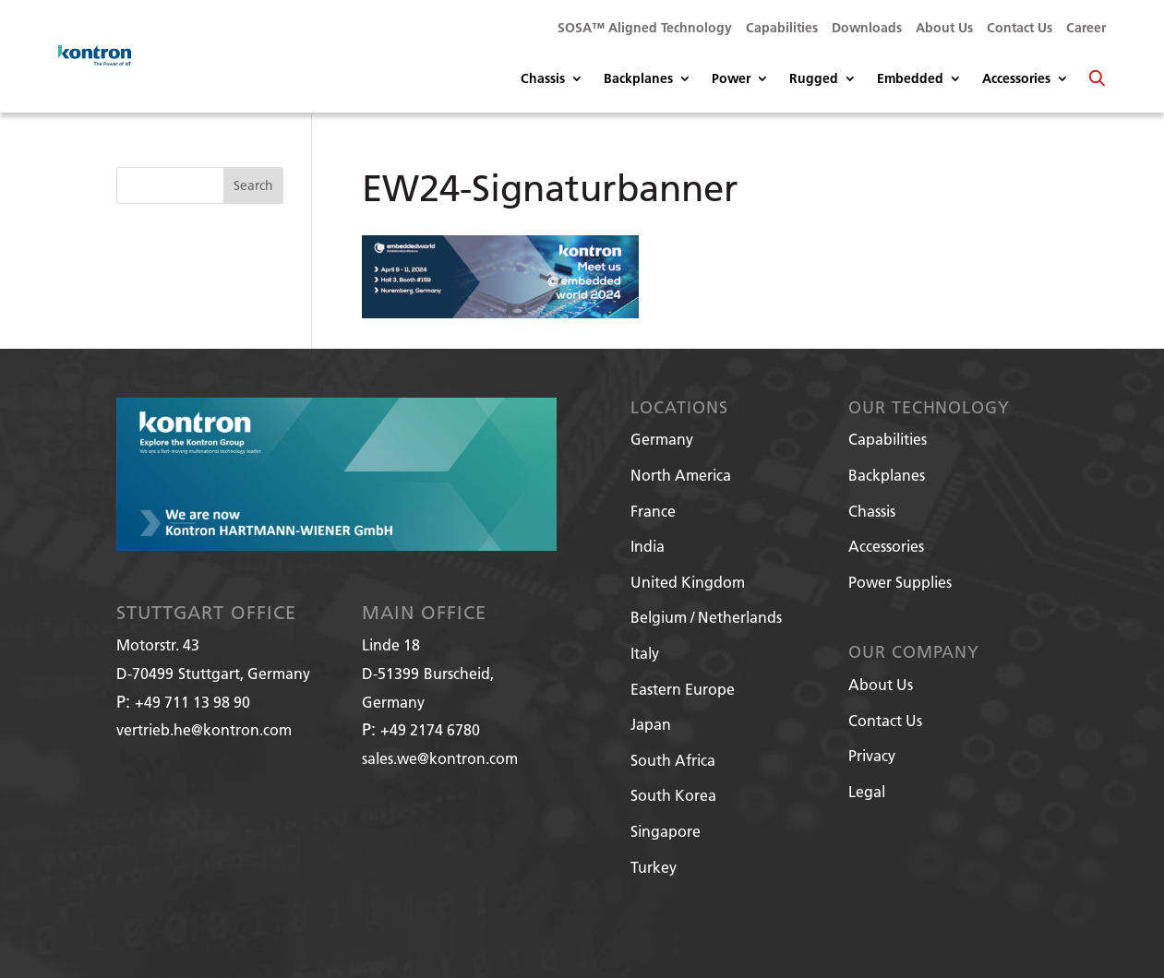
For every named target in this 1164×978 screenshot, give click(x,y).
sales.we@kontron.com (440, 758)
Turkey (653, 867)
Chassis (543, 79)
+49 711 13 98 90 (192, 701)
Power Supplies (900, 581)
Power (731, 79)
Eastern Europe (682, 688)
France (653, 510)
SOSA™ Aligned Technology (645, 28)
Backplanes (638, 79)
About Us (944, 28)
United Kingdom (687, 581)
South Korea (673, 795)
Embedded (910, 79)
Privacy (871, 755)
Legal (866, 791)
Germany (661, 438)
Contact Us (1019, 28)
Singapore (665, 831)
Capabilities (782, 28)
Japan (650, 724)
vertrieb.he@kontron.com (204, 729)
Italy (644, 652)
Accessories (1016, 79)
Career (1086, 28)
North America (680, 474)
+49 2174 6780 (430, 729)
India (647, 545)
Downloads (867, 28)
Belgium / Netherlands (706, 616)
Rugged (813, 79)
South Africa (672, 759)
